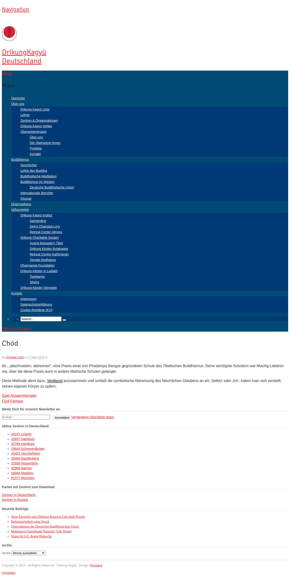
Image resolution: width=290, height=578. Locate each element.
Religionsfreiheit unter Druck (30, 521)
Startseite (18, 98)
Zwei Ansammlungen (19, 396)
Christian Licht (14, 357)
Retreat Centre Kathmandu (49, 254)
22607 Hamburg (22, 439)
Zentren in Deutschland (19, 495)
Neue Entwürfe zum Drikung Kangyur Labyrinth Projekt (48, 517)
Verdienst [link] (55, 381)
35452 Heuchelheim (25, 453)
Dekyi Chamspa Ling (45, 226)
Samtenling (38, 221)
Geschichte (28, 165)
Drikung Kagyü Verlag (36, 126)
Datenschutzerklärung (36, 304)
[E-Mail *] (26, 417)
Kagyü (24, 56)
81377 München (22, 478)
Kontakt (35, 154)
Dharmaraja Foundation (37, 265)
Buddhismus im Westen (37, 182)
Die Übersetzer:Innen (45, 143)
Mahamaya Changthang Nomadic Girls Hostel (41, 531)
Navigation (15, 9)
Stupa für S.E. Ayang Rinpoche (31, 536)
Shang (34, 282)
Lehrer (25, 115)
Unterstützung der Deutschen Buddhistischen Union (45, 526)
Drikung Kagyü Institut (36, 215)
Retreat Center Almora (46, 232)
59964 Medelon (22, 473)
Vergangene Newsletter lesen (93, 417)
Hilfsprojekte (20, 210)
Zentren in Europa (15, 500)
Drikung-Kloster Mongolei (38, 288)
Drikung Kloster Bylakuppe (49, 249)
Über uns (17, 104)
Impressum (28, 299)
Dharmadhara (21, 204)
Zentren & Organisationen (39, 120)
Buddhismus (20, 159)
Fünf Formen (12, 401)
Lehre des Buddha (33, 171)
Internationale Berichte (36, 193)
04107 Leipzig (21, 434)
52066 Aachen (21, 468)
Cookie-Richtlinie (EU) (36, 310)
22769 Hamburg (22, 444)
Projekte (36, 148)
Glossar (26, 198)
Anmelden (9, 573)
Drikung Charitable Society (39, 237)
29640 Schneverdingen (28, 449)
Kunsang (96, 565)
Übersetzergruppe (33, 132)
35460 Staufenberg (25, 458)
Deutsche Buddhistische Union (52, 187)
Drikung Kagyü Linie (34, 109)
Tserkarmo (37, 276)
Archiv (6, 553)
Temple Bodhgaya (43, 260)
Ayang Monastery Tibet (46, 243)
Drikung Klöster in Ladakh (39, 271)
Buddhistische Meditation (38, 176)
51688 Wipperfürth (24, 463)
